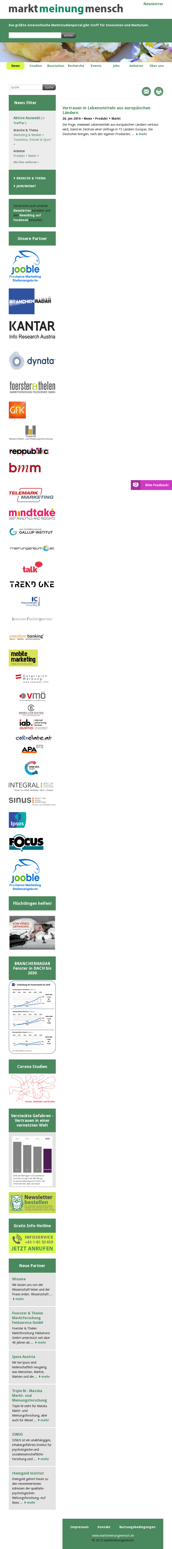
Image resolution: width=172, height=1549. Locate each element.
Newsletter (153, 4)
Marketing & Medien (28, 135)
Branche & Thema (31, 178)
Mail (146, 91)
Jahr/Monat (26, 186)
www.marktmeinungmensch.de (113, 1535)
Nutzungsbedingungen (137, 1527)
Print (158, 91)
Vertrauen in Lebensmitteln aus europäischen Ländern (106, 110)
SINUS (17, 1434)
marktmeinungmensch (66, 9)
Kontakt (104, 1527)
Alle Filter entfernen (26, 162)
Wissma (19, 1279)
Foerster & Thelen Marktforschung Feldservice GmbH (27, 1318)
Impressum (79, 1527)
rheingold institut (28, 1473)
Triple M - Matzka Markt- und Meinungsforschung (29, 1395)
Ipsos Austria (23, 1357)
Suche (49, 87)
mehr (143, 134)
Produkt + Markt (26, 156)
